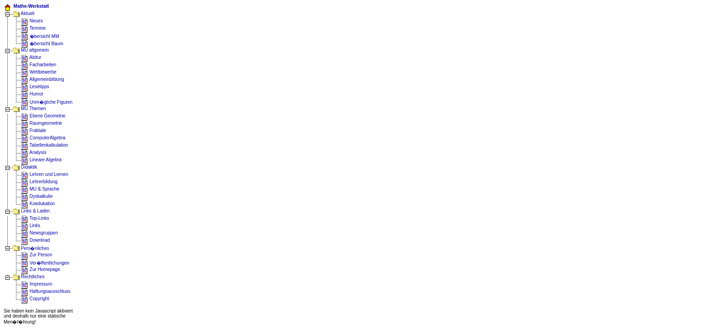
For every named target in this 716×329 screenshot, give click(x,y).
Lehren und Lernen (44, 174)
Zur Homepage (40, 269)
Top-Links (35, 218)
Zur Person (36, 254)
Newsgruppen (39, 232)
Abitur (31, 57)
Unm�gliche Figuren (47, 102)
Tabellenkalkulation (44, 145)
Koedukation (38, 203)
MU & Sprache (40, 188)
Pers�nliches (30, 248)
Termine (33, 28)
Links (30, 225)
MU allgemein (34, 50)
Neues (32, 20)
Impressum (36, 284)
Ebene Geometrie (43, 115)
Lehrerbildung (39, 181)
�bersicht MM (40, 36)
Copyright (35, 298)
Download (35, 240)
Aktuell (23, 13)
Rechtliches (28, 276)
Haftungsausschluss (45, 291)
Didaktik (24, 167)
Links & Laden (31, 210)
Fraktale (33, 130)
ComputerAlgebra (47, 137)
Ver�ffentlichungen (45, 262)
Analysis (33, 152)
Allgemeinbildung (42, 79)
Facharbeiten (38, 64)
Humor (32, 93)
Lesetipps (35, 86)
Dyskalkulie (37, 196)
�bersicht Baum (42, 43)
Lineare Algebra (41, 159)
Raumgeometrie (41, 123)
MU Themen (29, 108)
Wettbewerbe (39, 71)
